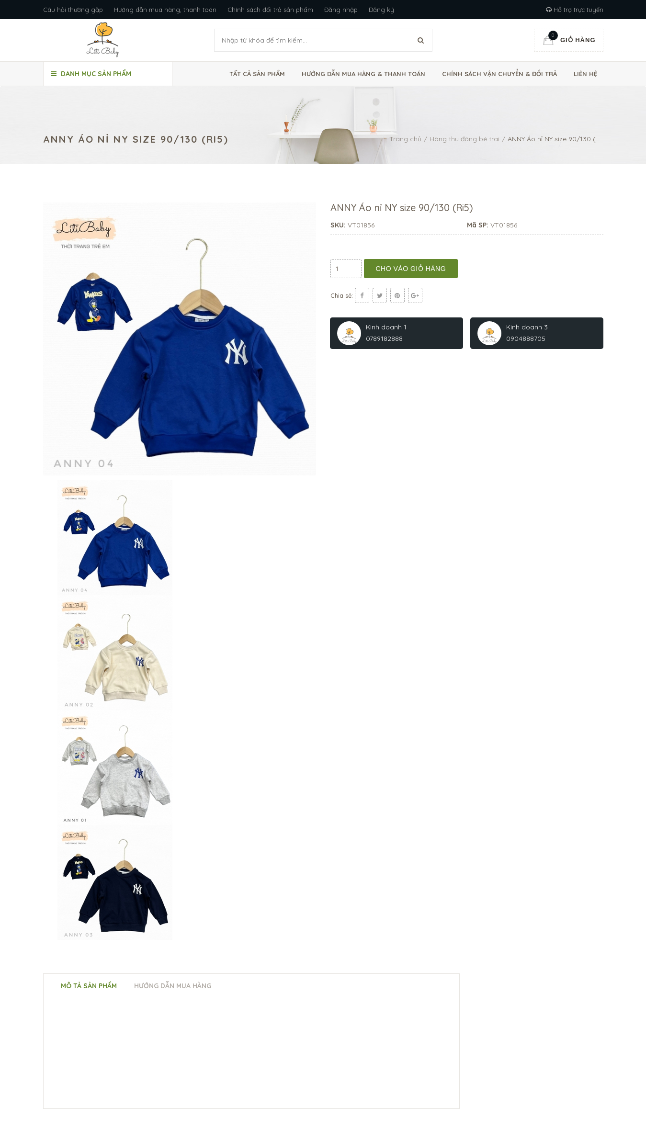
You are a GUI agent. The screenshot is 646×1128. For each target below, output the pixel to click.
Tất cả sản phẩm (257, 74)
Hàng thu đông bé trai (464, 139)
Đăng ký (381, 9)
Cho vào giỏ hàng (411, 268)
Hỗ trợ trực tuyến (574, 9)
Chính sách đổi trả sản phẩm (270, 9)
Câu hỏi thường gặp (73, 9)
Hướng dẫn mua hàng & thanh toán (363, 74)
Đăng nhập (341, 9)
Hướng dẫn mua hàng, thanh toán (165, 9)
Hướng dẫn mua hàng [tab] (172, 985)
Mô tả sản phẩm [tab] (89, 985)
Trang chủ (405, 139)
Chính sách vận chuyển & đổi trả (499, 74)
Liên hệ (585, 74)
